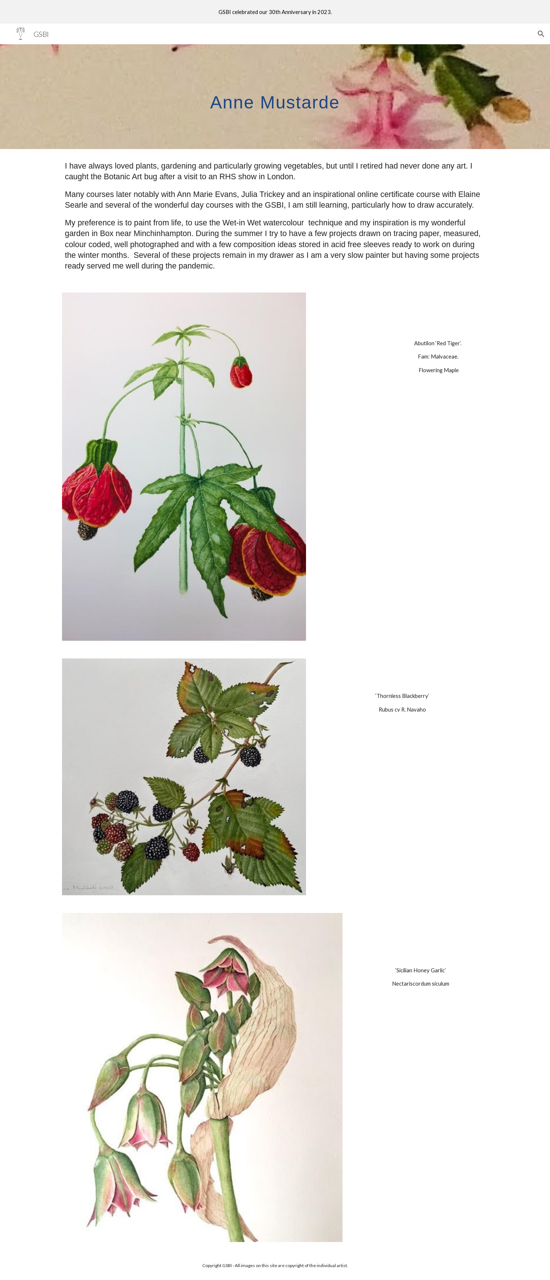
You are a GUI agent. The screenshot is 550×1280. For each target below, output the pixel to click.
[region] (275, 12)
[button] (541, 34)
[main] (275, 96)
